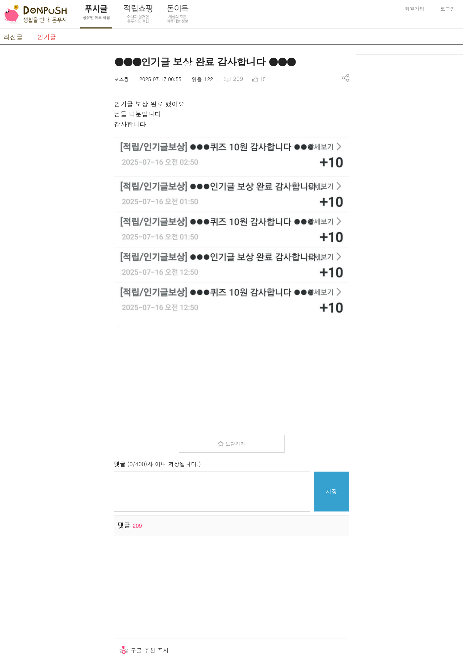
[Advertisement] (53, 161)
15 (263, 79)
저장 (331, 491)
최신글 (13, 36)
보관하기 (235, 443)
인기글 (46, 36)
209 (238, 78)
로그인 (447, 8)
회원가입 (415, 8)
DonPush (36, 14)
